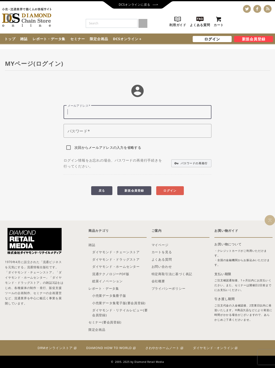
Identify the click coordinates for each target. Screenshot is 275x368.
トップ (9, 38)
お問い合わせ (162, 266)
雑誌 (24, 38)
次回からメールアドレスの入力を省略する (107, 147)
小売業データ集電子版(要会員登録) (118, 303)
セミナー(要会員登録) (104, 322)
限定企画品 (99, 38)
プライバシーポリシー (169, 288)
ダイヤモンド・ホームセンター (116, 266)
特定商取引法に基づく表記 (172, 274)
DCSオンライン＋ (127, 38)
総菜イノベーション (107, 281)
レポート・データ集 (49, 38)
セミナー (77, 38)
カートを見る (162, 252)
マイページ (160, 245)
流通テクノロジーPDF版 (110, 274)
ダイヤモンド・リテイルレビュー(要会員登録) (120, 312)
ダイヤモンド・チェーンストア (116, 252)
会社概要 (158, 281)
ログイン (212, 38)
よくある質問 (162, 259)
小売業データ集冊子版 (109, 295)
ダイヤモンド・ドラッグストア (116, 259)
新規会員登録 (253, 38)
